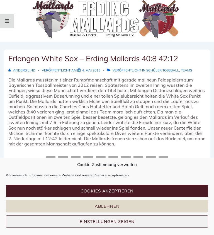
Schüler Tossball (162, 70)
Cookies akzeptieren (107, 191)
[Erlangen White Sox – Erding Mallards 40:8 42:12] (91, 70)
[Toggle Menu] (7, 21)
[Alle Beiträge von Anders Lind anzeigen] (22, 70)
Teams (186, 70)
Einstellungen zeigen (107, 221)
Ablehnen (107, 206)
